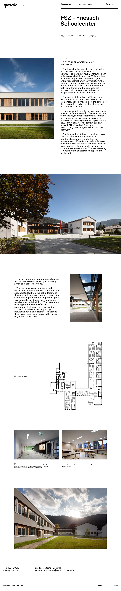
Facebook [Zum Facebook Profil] (114, 586)
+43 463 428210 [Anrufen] (11, 568)
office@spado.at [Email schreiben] (11, 570)
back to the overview (85, 4)
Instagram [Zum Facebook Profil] (100, 586)
